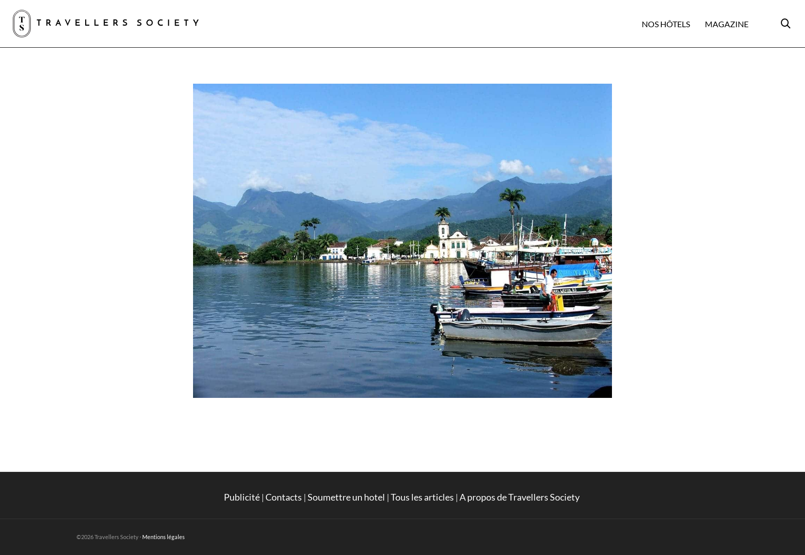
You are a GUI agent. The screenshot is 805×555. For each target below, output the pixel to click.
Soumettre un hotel (346, 497)
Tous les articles (422, 497)
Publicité (242, 497)
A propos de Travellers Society (520, 497)
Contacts (283, 497)
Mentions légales (163, 536)
